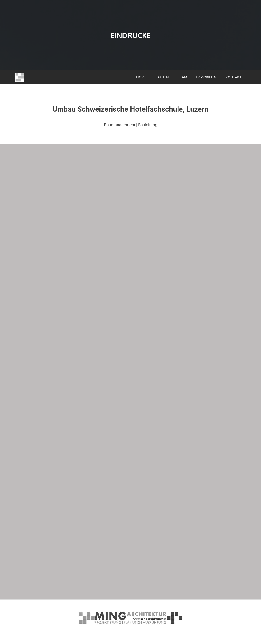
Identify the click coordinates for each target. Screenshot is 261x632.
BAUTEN (162, 77)
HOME (141, 77)
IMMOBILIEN (206, 77)
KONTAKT (234, 77)
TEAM (182, 77)
